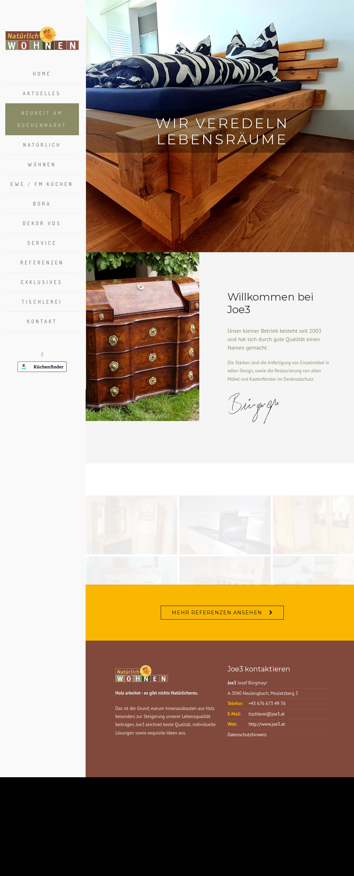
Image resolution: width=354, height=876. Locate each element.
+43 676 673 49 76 (266, 708)
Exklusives (42, 282)
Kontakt (42, 321)
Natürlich (42, 145)
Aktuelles (42, 93)
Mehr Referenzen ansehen (217, 617)
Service (42, 243)
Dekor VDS (42, 223)
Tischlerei (42, 302)
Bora (42, 204)
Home (42, 74)
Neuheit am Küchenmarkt (42, 119)
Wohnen (42, 164)
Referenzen (42, 262)
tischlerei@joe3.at (266, 718)
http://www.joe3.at (266, 729)
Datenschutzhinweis (246, 739)
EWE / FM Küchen (42, 184)
